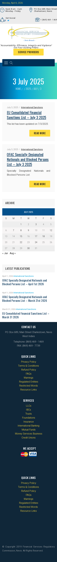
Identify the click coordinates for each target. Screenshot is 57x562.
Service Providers (28, 52)
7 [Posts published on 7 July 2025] (13, 230)
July (36, 89)
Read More (40, 133)
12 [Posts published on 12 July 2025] (51, 230)
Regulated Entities (28, 382)
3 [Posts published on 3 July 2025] (36, 224)
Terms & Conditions (28, 366)
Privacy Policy (28, 362)
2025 (28, 89)
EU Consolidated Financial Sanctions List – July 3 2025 (26, 115)
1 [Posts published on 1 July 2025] (21, 224)
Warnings (28, 378)
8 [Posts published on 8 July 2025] (21, 230)
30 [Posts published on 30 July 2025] (28, 248)
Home (18, 89)
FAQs (28, 374)
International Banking (28, 426)
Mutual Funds (29, 430)
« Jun (5, 253)
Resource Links (28, 390)
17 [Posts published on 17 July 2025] (36, 236)
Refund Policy (28, 370)
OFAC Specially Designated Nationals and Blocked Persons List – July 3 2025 (28, 159)
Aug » (13, 253)
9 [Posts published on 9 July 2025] (28, 230)
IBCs (28, 410)
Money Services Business (28, 434)
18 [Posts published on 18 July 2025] (43, 236)
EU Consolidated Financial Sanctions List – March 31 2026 (25, 315)
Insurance (28, 422)
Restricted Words (28, 386)
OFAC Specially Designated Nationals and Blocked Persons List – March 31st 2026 (24, 299)
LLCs (28, 406)
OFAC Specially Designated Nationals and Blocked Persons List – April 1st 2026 (24, 282)
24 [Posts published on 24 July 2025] (36, 242)
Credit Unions (29, 438)
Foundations (28, 418)
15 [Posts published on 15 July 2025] (21, 236)
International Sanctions (32, 107)
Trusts (28, 414)
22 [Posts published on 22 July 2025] (21, 242)
